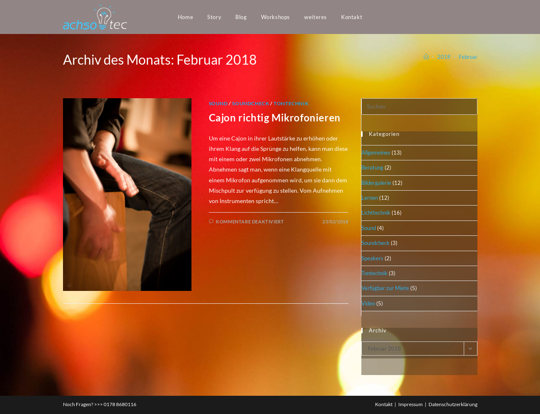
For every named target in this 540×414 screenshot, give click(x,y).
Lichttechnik (375, 212)
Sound (218, 103)
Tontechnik (291, 103)
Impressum (410, 404)
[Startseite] (426, 56)
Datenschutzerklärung (453, 404)
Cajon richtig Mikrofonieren (275, 117)
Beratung (372, 167)
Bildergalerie (376, 182)
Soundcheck (250, 103)
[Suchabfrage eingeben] (419, 106)
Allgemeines (375, 152)
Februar (468, 56)
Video (368, 303)
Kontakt (383, 404)
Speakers (372, 258)
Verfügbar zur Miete (385, 288)
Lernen (369, 197)
